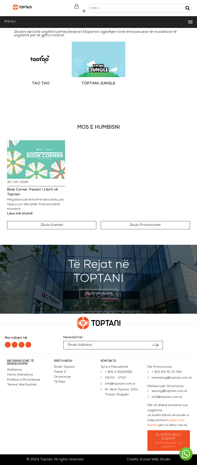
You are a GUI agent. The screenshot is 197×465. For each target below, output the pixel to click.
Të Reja (59, 381)
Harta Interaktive (20, 374)
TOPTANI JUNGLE (98, 83)
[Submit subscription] (155, 345)
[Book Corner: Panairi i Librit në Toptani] (36, 159)
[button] (51, 225)
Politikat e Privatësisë (23, 379)
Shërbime (14, 370)
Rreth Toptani (64, 367)
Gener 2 (61, 372)
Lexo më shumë (20, 213)
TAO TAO (41, 83)
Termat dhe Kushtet (22, 384)
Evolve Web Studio (155, 459)
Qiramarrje (62, 377)
